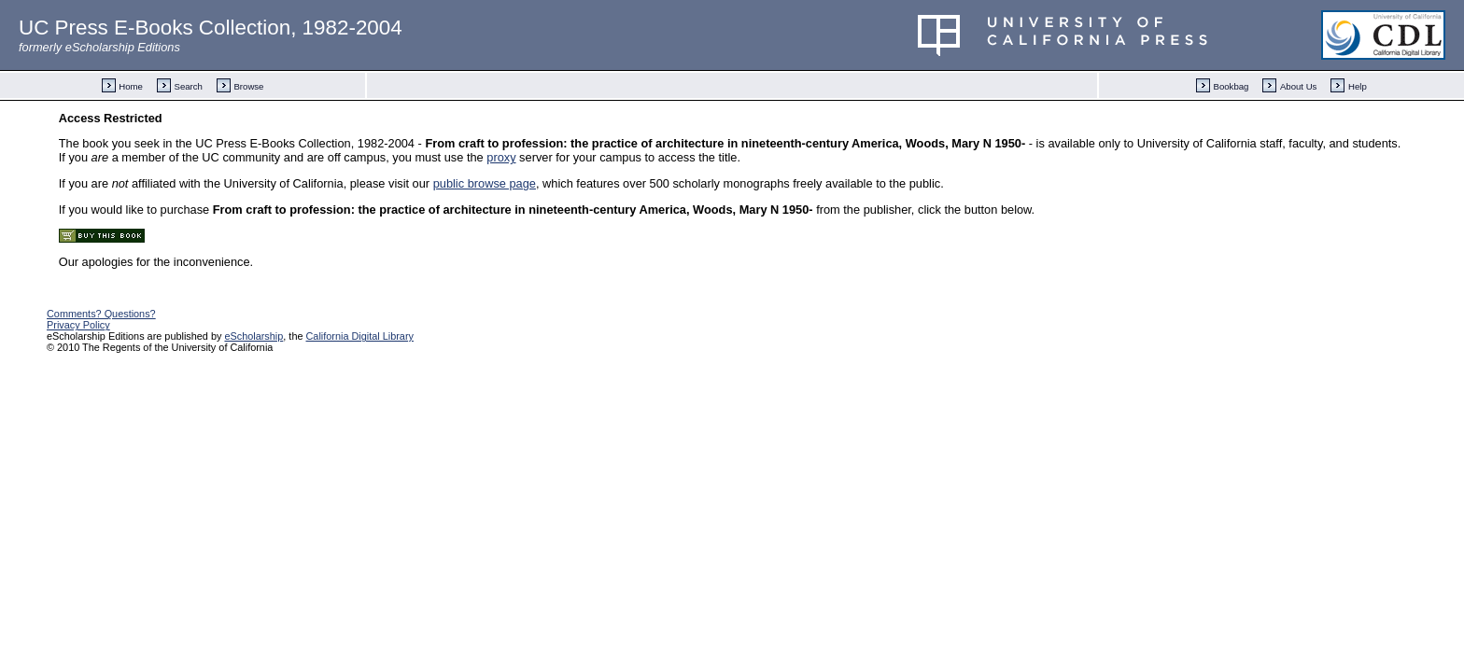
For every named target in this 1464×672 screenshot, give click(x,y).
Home (131, 86)
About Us (1298, 86)
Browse (248, 86)
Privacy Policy (78, 324)
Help (1357, 86)
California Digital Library (360, 336)
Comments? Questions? (101, 313)
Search (189, 86)
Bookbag (1231, 86)
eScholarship (253, 336)
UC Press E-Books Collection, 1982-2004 (210, 27)
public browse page (484, 183)
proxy (500, 157)
